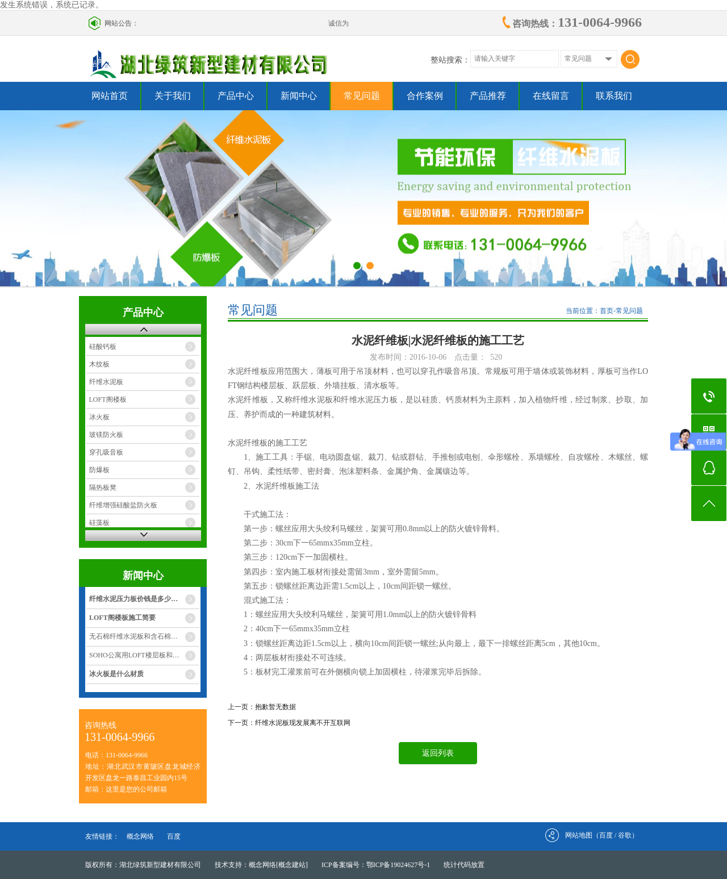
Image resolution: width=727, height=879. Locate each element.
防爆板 (99, 470)
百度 (174, 836)
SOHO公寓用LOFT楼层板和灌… (137, 655)
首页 (606, 311)
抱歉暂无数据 (275, 707)
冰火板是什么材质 (116, 674)
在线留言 (551, 96)
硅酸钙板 (102, 347)
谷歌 (625, 835)
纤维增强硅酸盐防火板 (123, 505)
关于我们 (172, 96)
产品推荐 (488, 96)
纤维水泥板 (106, 382)
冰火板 (99, 417)
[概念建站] (292, 865)
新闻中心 (299, 96)
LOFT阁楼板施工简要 (122, 618)
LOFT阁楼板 (108, 399)
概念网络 (140, 836)
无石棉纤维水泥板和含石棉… (133, 636)
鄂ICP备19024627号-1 (398, 865)
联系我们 (614, 96)
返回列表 (438, 753)
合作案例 (425, 96)
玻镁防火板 (106, 435)
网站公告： (122, 23)
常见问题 (362, 96)
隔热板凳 (102, 487)
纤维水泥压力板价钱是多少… (133, 599)
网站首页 (109, 96)
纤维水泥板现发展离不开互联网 (302, 723)
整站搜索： (450, 60)
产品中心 (236, 96)
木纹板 (99, 364)
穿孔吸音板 (106, 452)
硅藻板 (99, 523)
